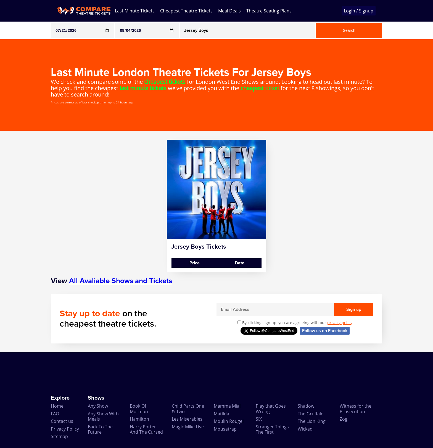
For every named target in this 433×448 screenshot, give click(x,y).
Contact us (62, 421)
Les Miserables (187, 419)
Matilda (221, 414)
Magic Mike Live (188, 427)
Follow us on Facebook (324, 331)
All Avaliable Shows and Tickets (120, 281)
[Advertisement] (22, 223)
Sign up (353, 309)
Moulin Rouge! (229, 421)
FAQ (55, 414)
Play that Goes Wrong (271, 408)
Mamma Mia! (227, 406)
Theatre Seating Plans (269, 10)
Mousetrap (225, 429)
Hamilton (139, 419)
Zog (343, 419)
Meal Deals (229, 10)
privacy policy (339, 322)
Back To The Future (100, 429)
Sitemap (59, 436)
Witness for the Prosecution (355, 408)
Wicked (305, 429)
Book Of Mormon (139, 408)
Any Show (98, 406)
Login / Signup (358, 11)
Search (349, 30)
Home (57, 406)
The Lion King (312, 421)
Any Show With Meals (103, 416)
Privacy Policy (65, 429)
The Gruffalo (311, 414)
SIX (259, 419)
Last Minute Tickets (135, 10)
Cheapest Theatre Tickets (186, 10)
